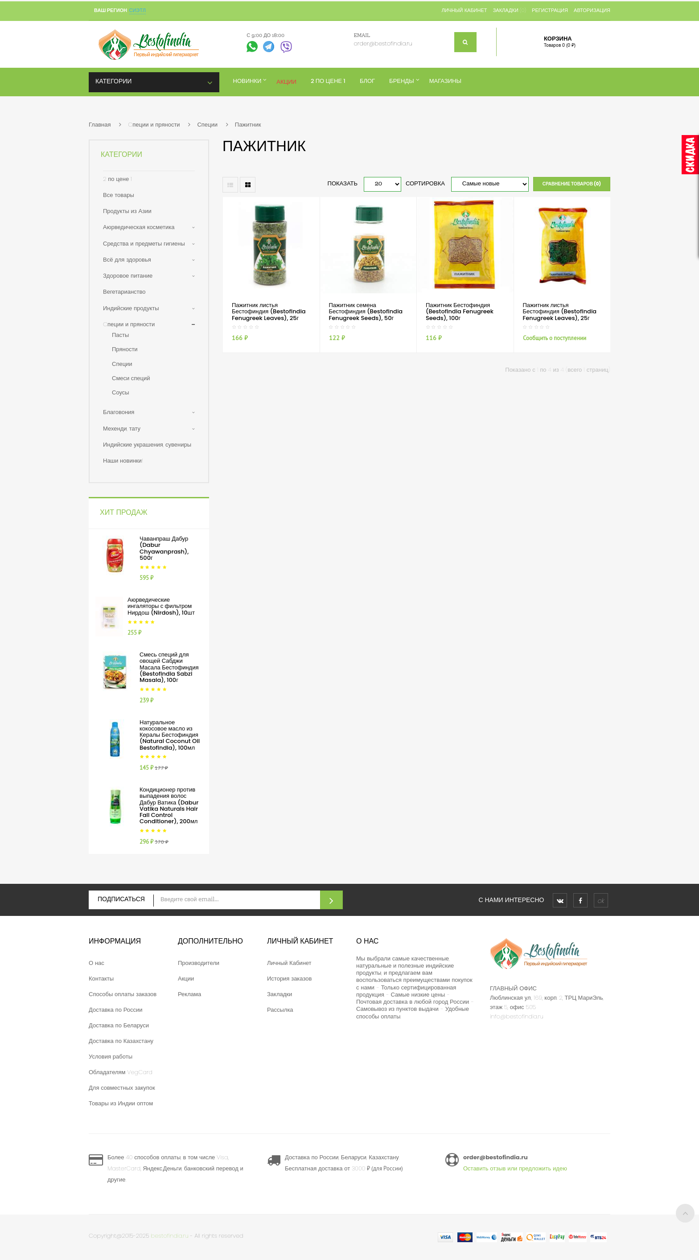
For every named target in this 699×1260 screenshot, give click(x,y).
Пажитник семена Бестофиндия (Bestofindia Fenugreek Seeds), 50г (366, 311)
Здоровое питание (127, 275)
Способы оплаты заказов (122, 994)
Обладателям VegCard (120, 1072)
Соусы (120, 392)
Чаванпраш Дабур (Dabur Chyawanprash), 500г (164, 548)
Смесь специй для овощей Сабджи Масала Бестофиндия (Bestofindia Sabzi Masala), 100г (169, 667)
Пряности (125, 349)
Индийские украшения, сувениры (147, 444)
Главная (100, 124)
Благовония (118, 412)
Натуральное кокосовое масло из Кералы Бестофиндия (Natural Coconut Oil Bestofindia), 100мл (170, 735)
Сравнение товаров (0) (572, 184)
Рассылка (280, 1010)
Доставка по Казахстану (121, 1041)
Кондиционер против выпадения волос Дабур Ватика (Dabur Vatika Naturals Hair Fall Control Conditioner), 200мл (169, 805)
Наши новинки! (123, 460)
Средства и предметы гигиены (144, 243)
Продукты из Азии (127, 211)
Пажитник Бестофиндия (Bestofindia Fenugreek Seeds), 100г (459, 311)
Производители (198, 963)
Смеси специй (131, 378)
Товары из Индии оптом (121, 1103)
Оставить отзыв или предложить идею (515, 1168)
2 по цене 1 (117, 179)
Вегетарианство (124, 291)
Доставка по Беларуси (119, 1025)
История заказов (289, 978)
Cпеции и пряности (154, 124)
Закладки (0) (509, 10)
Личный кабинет (464, 10)
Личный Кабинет (289, 963)
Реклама (189, 994)
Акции (186, 978)
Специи (207, 124)
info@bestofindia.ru (516, 1016)
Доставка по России (116, 1010)
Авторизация (592, 10)
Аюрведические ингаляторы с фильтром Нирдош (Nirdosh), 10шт (161, 606)
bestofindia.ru (170, 1235)
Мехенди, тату (121, 428)
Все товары (118, 195)
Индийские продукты (131, 308)
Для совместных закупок (122, 1088)
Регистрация (550, 10)
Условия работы (110, 1056)
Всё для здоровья (127, 259)
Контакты (101, 978)
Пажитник (248, 124)
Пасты (120, 335)
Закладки (279, 994)
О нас (96, 963)
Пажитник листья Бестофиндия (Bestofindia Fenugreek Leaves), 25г (269, 311)
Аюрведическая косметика (138, 227)
